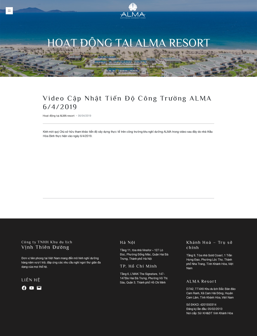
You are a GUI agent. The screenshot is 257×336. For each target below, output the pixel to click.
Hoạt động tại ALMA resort (128, 42)
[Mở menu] (9, 10)
